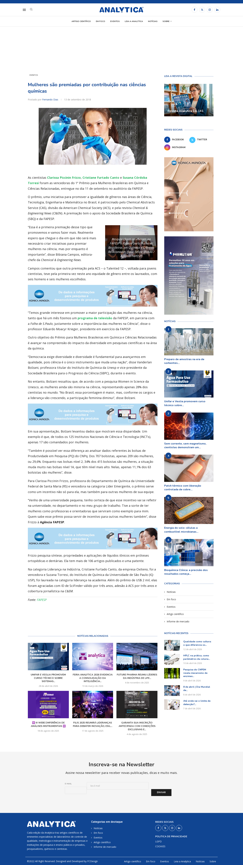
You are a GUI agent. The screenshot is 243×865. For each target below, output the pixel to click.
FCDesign (92, 861)
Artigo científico (81, 21)
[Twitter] (202, 10)
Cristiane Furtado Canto (101, 178)
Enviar (161, 792)
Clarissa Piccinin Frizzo (64, 178)
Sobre (166, 21)
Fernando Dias (50, 99)
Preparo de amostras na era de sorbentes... (184, 361)
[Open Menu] (24, 9)
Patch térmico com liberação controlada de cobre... (182, 487)
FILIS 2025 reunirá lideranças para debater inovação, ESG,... (92, 724)
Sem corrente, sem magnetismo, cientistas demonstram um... (185, 445)
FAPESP (42, 600)
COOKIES (160, 846)
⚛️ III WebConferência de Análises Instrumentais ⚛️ (48, 724)
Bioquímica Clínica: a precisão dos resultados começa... (186, 572)
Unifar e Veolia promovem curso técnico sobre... (184, 403)
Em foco (100, 21)
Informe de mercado (178, 621)
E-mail (68, 783)
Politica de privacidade (171, 836)
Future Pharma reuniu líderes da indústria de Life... (137, 676)
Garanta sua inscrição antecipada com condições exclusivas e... (137, 726)
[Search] (31, 9)
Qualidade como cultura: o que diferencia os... (197, 643)
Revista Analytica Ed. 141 (186, 111)
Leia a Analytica (134, 21)
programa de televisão (95, 318)
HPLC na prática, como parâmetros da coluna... (196, 657)
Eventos (115, 21)
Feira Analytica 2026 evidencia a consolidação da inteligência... (93, 678)
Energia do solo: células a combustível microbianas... (181, 529)
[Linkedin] (217, 10)
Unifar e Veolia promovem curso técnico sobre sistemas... (48, 678)
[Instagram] (210, 10)
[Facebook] (194, 10)
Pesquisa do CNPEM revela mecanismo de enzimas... (195, 673)
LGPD (158, 841)
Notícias (152, 21)
